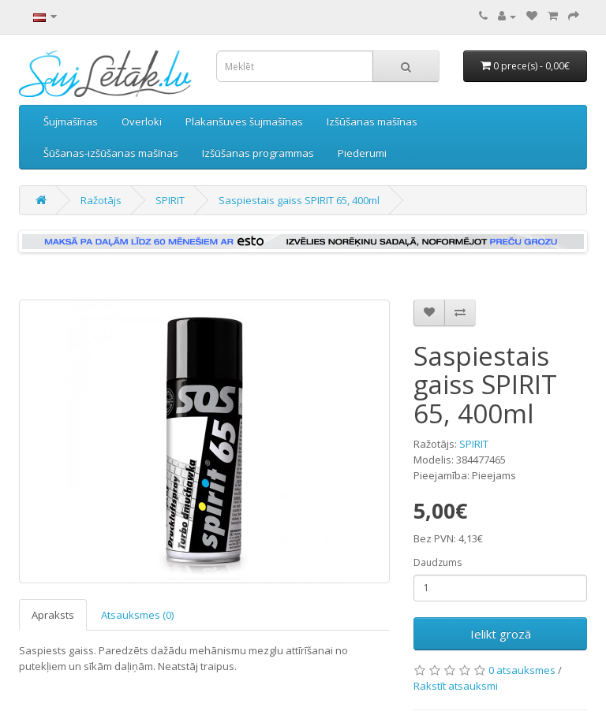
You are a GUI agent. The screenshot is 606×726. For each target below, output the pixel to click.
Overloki (142, 121)
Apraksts (53, 615)
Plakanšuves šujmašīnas (244, 121)
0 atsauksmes (522, 670)
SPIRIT (170, 200)
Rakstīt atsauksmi (455, 686)
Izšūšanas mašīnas (372, 121)
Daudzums (437, 562)
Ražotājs (101, 200)
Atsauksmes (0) (137, 615)
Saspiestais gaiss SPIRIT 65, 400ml (299, 200)
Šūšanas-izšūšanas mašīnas (110, 153)
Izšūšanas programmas (258, 153)
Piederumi (362, 153)
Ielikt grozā (500, 634)
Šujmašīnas (70, 121)
